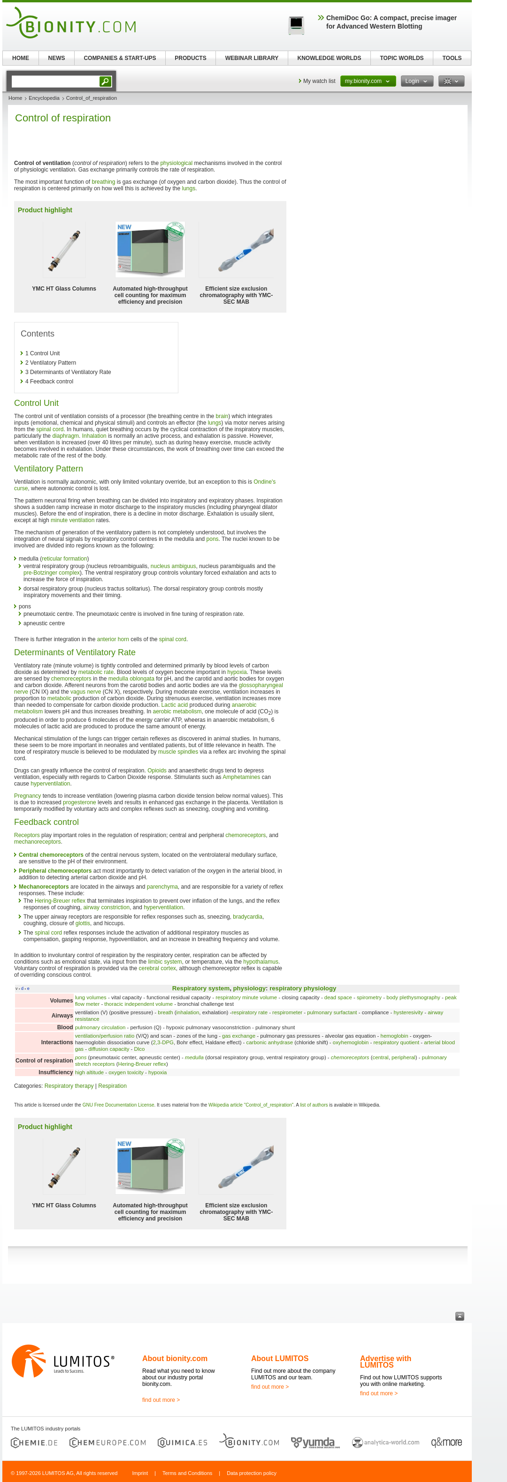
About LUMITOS (279, 1358)
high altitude (89, 1072)
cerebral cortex (157, 968)
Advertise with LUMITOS (385, 1362)
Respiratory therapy (69, 1086)
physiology (249, 988)
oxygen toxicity (126, 1072)
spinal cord (49, 429)
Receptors (27, 835)
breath (165, 1012)
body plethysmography (413, 997)
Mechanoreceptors (44, 886)
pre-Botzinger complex (51, 572)
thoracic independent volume (138, 1004)
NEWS (56, 58)
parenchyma (162, 886)
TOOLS (451, 58)
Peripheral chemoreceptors (55, 871)
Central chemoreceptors (51, 855)
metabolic (59, 698)
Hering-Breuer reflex (60, 901)
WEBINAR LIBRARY (252, 58)
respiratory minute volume (246, 997)
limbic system (165, 961)
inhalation (188, 1012)
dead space (338, 997)
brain (222, 416)
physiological (176, 163)
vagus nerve (85, 692)
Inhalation (94, 436)
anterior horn (113, 639)
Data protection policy (252, 1473)
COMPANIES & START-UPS (120, 58)
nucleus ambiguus (173, 566)
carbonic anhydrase (269, 1042)
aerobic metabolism (177, 711)
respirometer (287, 1012)
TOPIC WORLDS (401, 58)
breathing (103, 182)
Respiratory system (201, 988)
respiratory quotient (397, 1042)
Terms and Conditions (187, 1473)
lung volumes (91, 997)
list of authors (314, 1105)
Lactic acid (174, 705)
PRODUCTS (190, 58)
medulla (194, 1057)
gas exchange (238, 1036)
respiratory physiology (302, 988)
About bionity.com (174, 1358)
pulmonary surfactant (332, 1012)
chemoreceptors (71, 678)
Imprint (140, 1473)
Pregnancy (27, 796)
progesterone (79, 802)
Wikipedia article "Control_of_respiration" (250, 1105)
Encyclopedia (44, 98)
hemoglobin (394, 1036)
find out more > (161, 1400)
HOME (20, 58)
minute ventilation (72, 520)
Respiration (112, 1086)
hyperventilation (50, 783)
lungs (189, 188)
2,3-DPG (163, 1042)
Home (15, 98)
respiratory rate (249, 1012)
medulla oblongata (131, 678)
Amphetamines (241, 777)
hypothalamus (260, 961)
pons (213, 539)
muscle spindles (178, 751)
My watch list (319, 81)
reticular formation (64, 558)
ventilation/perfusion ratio (105, 1036)
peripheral (403, 1057)
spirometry (369, 997)
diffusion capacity (108, 1049)
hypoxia (236, 672)
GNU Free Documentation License (118, 1105)
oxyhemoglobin (351, 1042)
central (380, 1057)
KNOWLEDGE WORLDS (329, 58)
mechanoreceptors (37, 841)
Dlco (139, 1049)
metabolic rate (96, 672)
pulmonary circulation (100, 1027)
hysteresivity (408, 1012)
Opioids (157, 770)
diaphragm (65, 436)
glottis (83, 923)
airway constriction (106, 907)
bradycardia (247, 916)
